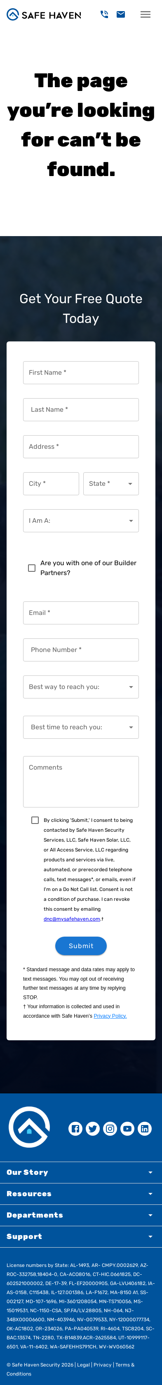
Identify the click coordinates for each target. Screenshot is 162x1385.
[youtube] (127, 1129)
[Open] (130, 484)
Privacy (102, 1365)
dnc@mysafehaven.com (72, 919)
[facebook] (75, 1129)
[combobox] (105, 484)
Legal (83, 1365)
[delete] (104, 14)
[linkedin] (145, 1129)
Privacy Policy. (110, 1016)
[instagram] (110, 1129)
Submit (81, 946)
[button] (81, 1172)
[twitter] (93, 1129)
